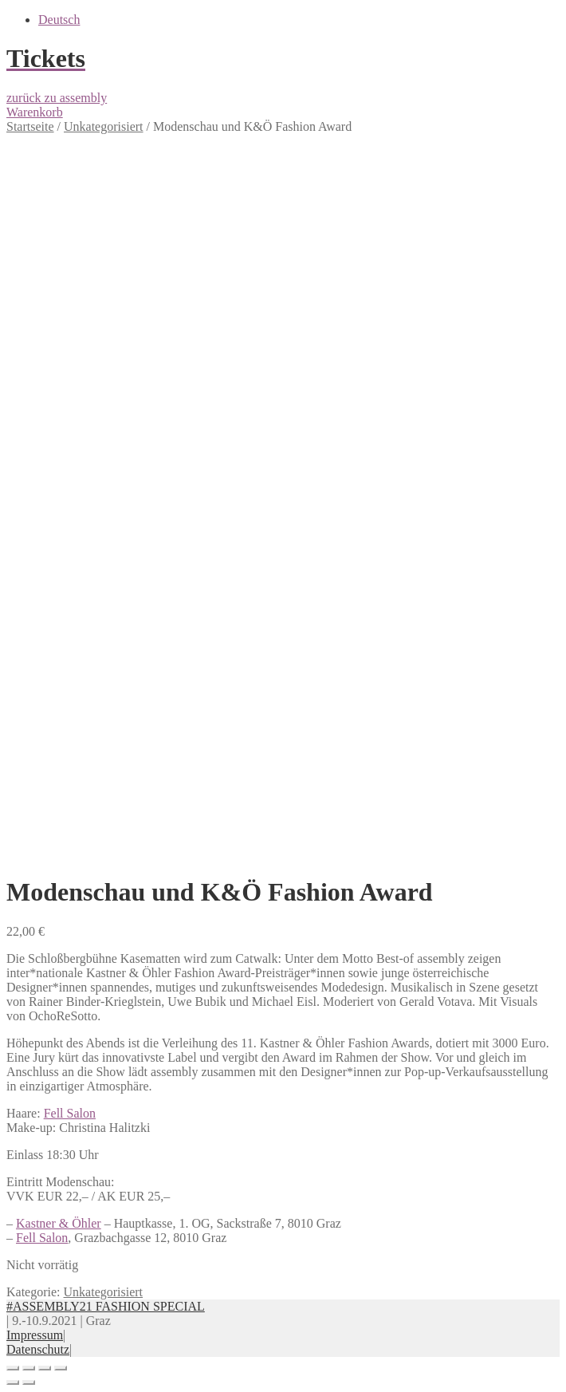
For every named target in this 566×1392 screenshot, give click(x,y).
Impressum (34, 1335)
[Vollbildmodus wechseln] (44, 1368)
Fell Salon (70, 1113)
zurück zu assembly (56, 97)
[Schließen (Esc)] (12, 1368)
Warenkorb (34, 112)
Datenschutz (37, 1349)
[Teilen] (28, 1368)
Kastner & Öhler (58, 1223)
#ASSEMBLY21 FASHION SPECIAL (105, 1306)
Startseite (30, 126)
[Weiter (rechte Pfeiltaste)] (28, 1382)
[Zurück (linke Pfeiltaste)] (12, 1382)
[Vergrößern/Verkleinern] (60, 1368)
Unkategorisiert (103, 126)
